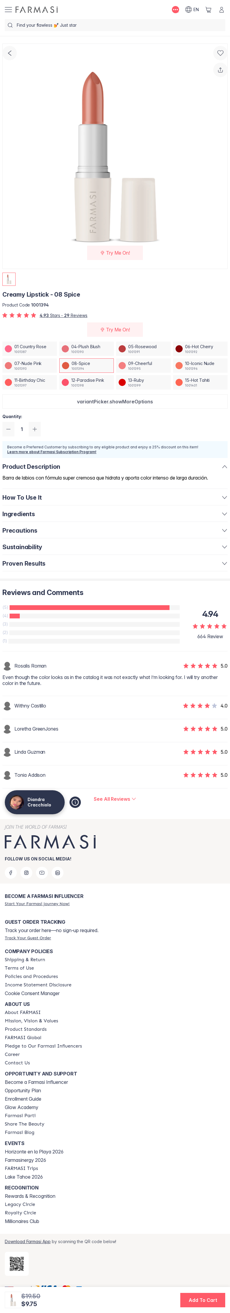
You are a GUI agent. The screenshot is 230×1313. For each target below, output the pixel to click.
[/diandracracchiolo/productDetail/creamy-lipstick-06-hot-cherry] (200, 349)
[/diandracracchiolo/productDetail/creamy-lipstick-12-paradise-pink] (86, 382)
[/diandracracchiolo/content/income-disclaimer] (38, 985)
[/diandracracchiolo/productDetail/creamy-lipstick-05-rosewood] (143, 349)
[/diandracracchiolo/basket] (208, 9)
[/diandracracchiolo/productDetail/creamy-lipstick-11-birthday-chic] (29, 382)
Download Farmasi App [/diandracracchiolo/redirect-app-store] (28, 1241)
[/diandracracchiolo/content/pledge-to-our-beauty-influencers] (43, 1046)
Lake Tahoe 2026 (24, 1177)
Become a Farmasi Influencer (36, 1082)
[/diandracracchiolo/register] (37, 903)
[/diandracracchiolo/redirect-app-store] (17, 1264)
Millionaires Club (22, 1221)
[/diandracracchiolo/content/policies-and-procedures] (31, 977)
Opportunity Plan (23, 1090)
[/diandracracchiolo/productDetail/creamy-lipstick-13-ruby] (143, 382)
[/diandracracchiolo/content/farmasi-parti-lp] (20, 1116)
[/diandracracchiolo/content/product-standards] (26, 1029)
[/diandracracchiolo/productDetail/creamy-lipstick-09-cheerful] (143, 365)
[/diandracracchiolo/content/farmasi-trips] (21, 1168)
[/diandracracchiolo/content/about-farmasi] (23, 1012)
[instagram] (26, 873)
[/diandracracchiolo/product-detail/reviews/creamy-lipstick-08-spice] (115, 799)
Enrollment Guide (23, 1099)
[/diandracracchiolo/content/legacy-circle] (20, 1204)
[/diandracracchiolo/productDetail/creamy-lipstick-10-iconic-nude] (200, 365)
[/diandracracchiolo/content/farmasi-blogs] (19, 1132)
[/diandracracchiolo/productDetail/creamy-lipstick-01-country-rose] (29, 349)
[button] (115, 401)
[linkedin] (57, 873)
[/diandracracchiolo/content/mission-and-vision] (31, 1021)
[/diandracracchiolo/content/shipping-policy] (25, 960)
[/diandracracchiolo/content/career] (12, 1054)
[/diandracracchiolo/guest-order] (28, 938)
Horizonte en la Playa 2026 (34, 1152)
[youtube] (42, 873)
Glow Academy (21, 1107)
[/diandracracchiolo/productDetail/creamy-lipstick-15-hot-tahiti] (200, 382)
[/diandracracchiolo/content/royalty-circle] (20, 1213)
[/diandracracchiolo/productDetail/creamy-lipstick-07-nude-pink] (29, 365)
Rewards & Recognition (30, 1196)
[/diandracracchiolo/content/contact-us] (17, 1063)
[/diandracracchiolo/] (37, 9)
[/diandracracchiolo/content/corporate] (23, 1038)
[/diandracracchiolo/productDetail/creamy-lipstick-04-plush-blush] (86, 349)
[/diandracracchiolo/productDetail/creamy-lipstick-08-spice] (86, 365)
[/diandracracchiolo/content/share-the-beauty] (24, 1124)
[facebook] (11, 873)
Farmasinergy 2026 (25, 1160)
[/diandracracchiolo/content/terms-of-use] (19, 968)
